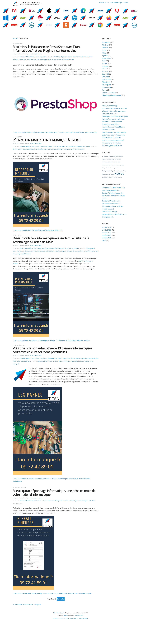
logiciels (104, 159)
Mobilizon (105, 82)
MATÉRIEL (23, 149)
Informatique (66, 361)
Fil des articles (57, 618)
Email (54, 146)
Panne (66, 248)
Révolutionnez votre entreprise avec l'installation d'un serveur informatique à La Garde (114, 135)
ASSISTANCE (59, 149)
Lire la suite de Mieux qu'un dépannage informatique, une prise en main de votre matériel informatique (52, 593)
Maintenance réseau (22, 251)
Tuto (35, 248)
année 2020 (106, 238)
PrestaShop (57, 57)
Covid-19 (105, 74)
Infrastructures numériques (108, 165)
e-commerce (68, 57)
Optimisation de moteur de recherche (111, 162)
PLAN (107, 2)
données (40, 361)
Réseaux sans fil (77, 251)
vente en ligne (22, 59)
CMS (38, 59)
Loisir (37, 146)
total (104, 240)
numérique (123, 171)
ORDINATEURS (52, 149)
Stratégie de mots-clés (115, 159)
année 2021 (106, 235)
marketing (43, 59)
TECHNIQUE (67, 149)
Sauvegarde (72, 146)
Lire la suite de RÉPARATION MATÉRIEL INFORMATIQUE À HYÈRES (37, 230)
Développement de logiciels (108, 171)
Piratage (50, 146)
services (117, 165)
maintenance (49, 59)
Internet (28, 57)
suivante (60, 599)
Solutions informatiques (88, 251)
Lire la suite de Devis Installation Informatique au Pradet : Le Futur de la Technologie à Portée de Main (51, 340)
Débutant (45, 361)
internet (80, 361)
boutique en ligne (31, 59)
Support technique (67, 251)
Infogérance (58, 251)
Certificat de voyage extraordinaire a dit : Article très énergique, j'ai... (114, 214)
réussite (112, 174)
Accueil (101, 2)
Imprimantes (74, 361)
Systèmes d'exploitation (47, 251)
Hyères (33, 57)
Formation (23, 57)
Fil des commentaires (71, 618)
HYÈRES (37, 149)
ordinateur (118, 171)
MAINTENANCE (75, 149)
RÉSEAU (82, 149)
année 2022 (106, 232)
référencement (77, 57)
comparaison (115, 168)
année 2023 (106, 230)
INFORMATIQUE (30, 149)
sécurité (84, 57)
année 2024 (106, 227)
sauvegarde (16, 364)
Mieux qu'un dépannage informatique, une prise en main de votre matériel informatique (54, 493)
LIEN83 (108, 159)
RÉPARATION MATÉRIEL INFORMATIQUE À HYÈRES (47, 140)
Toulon (37, 57)
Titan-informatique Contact (119, 2)
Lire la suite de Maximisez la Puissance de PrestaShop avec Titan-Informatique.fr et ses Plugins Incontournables (55, 132)
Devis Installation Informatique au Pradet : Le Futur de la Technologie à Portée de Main (51, 240)
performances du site (68, 59)
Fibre (41, 146)
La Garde (78, 358)
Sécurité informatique (35, 251)
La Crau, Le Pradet (74, 248)
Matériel (28, 146)
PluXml (66, 615)
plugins (63, 57)
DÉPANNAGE (43, 149)
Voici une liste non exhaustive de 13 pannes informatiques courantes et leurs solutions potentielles (52, 350)
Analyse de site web (107, 168)
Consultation (105, 177)
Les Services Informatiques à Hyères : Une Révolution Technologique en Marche (113, 143)
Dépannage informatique (83, 146)
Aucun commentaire (35, 54)
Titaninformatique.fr (31, 2)
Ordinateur (86, 361)
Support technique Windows (115, 177)
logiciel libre (43, 57)
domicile (111, 156)
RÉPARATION (16, 149)
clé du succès (105, 156)
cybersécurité (57, 59)
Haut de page (83, 618)
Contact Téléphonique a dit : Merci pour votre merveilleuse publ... (113, 195)
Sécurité (59, 146)
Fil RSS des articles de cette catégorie (27, 604)
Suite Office (92, 501)
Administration (79, 615)
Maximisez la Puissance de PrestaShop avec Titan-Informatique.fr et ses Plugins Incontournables (46, 49)
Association (51, 358)
